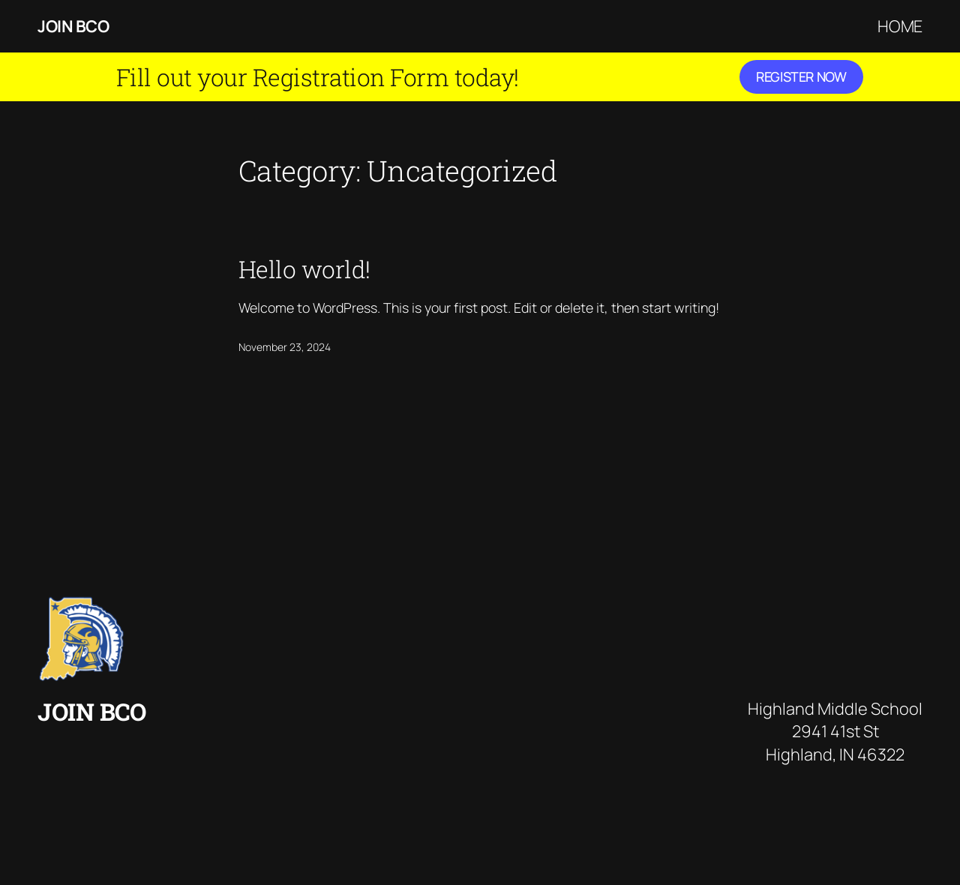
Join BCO (73, 26)
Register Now (801, 77)
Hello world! (304, 269)
